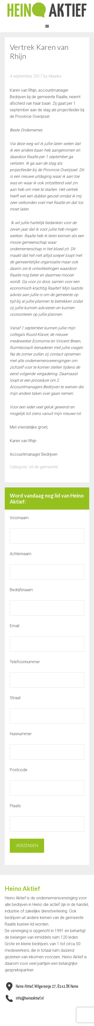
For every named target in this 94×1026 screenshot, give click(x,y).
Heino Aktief (47, 10)
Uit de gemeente (43, 467)
